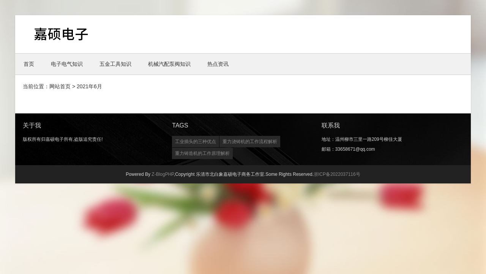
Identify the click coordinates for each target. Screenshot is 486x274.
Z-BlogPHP (162, 174)
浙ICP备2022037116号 (337, 174)
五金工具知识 (115, 64)
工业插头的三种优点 (195, 141)
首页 (29, 64)
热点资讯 (218, 64)
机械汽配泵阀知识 (169, 64)
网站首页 (60, 86)
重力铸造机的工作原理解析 (202, 153)
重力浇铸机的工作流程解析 (249, 141)
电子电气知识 (67, 64)
